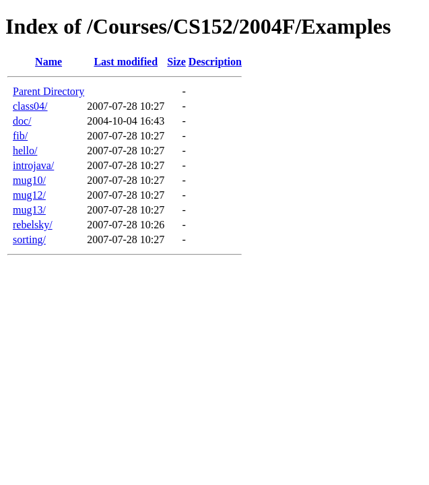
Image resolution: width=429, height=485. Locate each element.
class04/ (30, 106)
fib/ (20, 135)
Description (215, 61)
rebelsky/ (33, 224)
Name (48, 61)
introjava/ (33, 165)
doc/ (22, 121)
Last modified (126, 61)
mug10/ (29, 180)
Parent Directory (48, 91)
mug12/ (29, 195)
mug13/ (29, 210)
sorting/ (29, 239)
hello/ (25, 150)
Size (176, 61)
